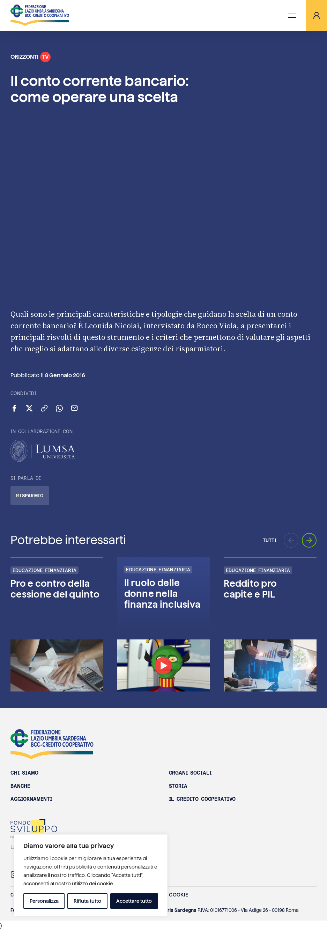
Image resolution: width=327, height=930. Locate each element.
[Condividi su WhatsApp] (59, 408)
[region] (91, 875)
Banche (20, 786)
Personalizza (44, 901)
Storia (178, 786)
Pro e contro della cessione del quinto (54, 589)
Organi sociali (190, 773)
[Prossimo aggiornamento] (309, 540)
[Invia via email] (74, 408)
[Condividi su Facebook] (14, 408)
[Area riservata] (316, 15)
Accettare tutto (134, 901)
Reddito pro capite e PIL (250, 589)
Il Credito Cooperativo (202, 799)
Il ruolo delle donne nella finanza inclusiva (162, 593)
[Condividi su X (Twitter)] (29, 408)
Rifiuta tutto (87, 901)
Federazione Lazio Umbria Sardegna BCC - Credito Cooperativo (52, 744)
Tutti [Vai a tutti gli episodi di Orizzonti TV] (270, 540)
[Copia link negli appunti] (44, 408)
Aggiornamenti (31, 799)
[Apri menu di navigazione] (292, 15)
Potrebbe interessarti (68, 540)
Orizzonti (30, 57)
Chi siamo (24, 773)
